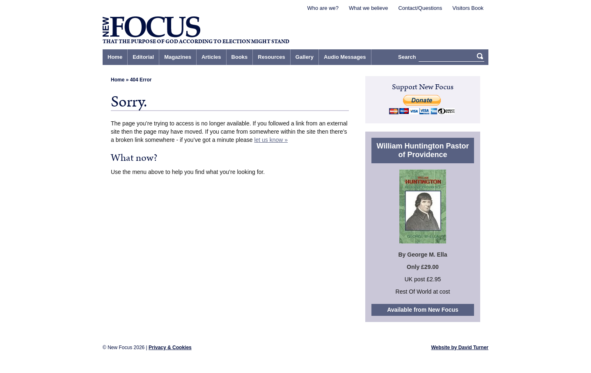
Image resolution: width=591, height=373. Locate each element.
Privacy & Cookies (170, 347)
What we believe (368, 8)
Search (407, 57)
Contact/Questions (420, 8)
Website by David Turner (459, 347)
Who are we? (323, 8)
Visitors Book (467, 8)
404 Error (141, 80)
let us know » (271, 140)
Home (117, 80)
